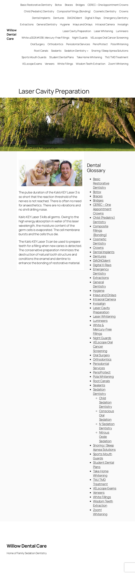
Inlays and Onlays (104, 295)
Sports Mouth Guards (102, 456)
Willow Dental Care (11, 34)
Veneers (99, 492)
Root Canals (101, 381)
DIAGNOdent (102, 260)
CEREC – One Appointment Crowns (102, 208)
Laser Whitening (104, 316)
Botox (97, 192)
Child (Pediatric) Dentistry (104, 219)
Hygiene (98, 290)
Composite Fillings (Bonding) (100, 230)
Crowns (98, 247)
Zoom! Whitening (100, 512)
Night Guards (102, 338)
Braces (98, 196)
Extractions (101, 277)
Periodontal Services (101, 365)
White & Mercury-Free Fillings (102, 329)
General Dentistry (99, 284)
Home (23, 143)
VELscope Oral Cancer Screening (103, 346)
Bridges (98, 200)
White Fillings (102, 497)
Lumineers (100, 320)
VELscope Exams (104, 488)
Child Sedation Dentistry (105, 402)
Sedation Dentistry (99, 391)
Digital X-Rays (102, 265)
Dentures (99, 256)
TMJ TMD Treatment (100, 481)
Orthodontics (102, 359)
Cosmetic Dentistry (99, 241)
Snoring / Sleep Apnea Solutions (104, 447)
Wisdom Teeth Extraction (103, 503)
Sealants (99, 385)
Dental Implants (104, 252)
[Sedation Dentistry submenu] (87, 50)
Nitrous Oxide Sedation (105, 436)
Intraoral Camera (104, 299)
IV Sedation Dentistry (107, 426)
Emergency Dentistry (101, 271)
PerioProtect (102, 372)
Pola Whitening (103, 376)
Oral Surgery (101, 355)
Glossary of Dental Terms (47, 143)
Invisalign (99, 303)
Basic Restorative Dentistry (101, 183)
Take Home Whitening (101, 473)
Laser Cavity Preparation (101, 310)
